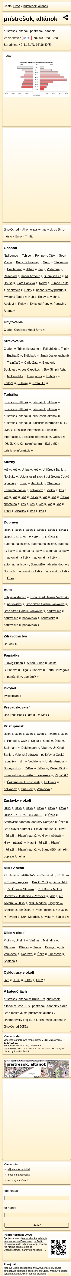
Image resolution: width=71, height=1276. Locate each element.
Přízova (24, 947)
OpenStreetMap (30, 216)
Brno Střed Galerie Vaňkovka (49, 597)
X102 (39, 980)
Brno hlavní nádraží (17, 828)
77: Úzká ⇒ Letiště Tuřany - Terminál (28, 875)
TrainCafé (13, 362)
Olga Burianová (31, 670)
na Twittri (38, 1241)
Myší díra (49, 940)
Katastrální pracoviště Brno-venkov (27, 775)
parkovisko (14, 604)
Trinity (65, 348)
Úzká (7, 530)
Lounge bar (34, 376)
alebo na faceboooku (19, 1174)
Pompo (40, 255)
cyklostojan (11, 695)
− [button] (9, 140)
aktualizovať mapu (24, 1040)
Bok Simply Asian (55, 369)
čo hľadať (10, 1207)
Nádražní (27, 954)
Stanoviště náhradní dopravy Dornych (29, 822)
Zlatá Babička (26, 283)
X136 (16, 980)
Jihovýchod (11, 229)
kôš (6, 469)
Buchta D (13, 355)
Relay (43, 283)
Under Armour (30, 276)
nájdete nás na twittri (19, 1169)
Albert (30, 269)
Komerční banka (15, 490)
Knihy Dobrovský (27, 262)
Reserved (10, 276)
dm (40, 269)
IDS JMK (10, 443)
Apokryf (9, 303)
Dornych (50, 947)
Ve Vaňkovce (18, 38)
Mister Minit (57, 768)
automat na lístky (15, 543)
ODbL (45, 1270)
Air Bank (37, 483)
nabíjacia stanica (15, 597)
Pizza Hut (38, 383)
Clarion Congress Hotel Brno (23, 329)
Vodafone (53, 269)
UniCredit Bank (53, 469)
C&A (52, 255)
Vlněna (34, 940)
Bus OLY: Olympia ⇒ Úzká (50, 882)
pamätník (13, 676)
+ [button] (9, 135)
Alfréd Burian (35, 663)
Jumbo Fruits (59, 283)
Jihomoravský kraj (34, 229)
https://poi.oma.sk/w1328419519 (19, 219)
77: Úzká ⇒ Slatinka (20, 889)
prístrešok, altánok (35, 6)
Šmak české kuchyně (54, 355)
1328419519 (10, 1042)
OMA (16, 6)
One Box (27, 789)
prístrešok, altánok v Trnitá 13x (24, 999)
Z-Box (51, 490)
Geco (46, 262)
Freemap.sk (49, 216)
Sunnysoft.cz (52, 276)
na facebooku (29, 1238)
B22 (6, 980)
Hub (31, 296)
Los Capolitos (30, 369)
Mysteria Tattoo (14, 296)
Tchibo (26, 255)
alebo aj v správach (18, 1180)
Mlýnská (9, 947)
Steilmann (61, 262)
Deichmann (14, 269)
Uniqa (25, 469)
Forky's (8, 383)
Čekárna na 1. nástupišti (23, 782)
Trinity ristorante (28, 348)
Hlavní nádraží (43, 828)
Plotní (7, 940)
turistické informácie (46, 423)
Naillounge (11, 255)
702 (52, 896)
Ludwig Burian (13, 663)
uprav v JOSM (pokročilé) (48, 1040)
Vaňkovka (13, 290)
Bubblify (51, 376)
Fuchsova (54, 954)
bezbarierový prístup (49, 290)
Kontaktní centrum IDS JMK (38, 443)
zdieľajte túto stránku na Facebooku (25, 1239)
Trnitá (29, 236)
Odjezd (57, 436)
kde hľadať (11, 1190)
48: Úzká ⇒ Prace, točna (35, 909)
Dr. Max (9, 643)
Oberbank (53, 483)
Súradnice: (11, 44)
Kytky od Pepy (39, 303)
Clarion (8, 348)
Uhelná (20, 940)
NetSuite (9, 476)
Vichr (53, 296)
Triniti (23, 483)
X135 (27, 980)
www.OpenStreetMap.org (47, 1267)
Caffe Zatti (31, 362)
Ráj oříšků (50, 348)
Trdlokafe (30, 355)
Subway (23, 383)
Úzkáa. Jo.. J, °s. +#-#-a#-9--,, (24, 536)
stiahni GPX (10, 1048)
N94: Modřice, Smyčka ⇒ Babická (43, 916)
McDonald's (15, 376)
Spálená (9, 961)
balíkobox (36, 490)
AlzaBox (20, 511)
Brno (18, 236)
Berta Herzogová (58, 670)
